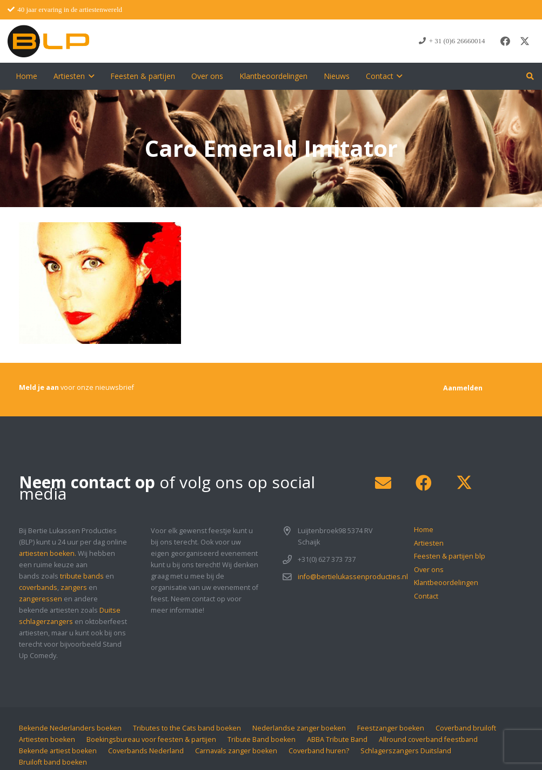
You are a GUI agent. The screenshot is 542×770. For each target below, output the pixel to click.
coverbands (38, 587)
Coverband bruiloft (466, 728)
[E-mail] (383, 483)
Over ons (429, 569)
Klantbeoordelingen (446, 582)
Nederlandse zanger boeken (299, 728)
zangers (74, 587)
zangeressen (40, 598)
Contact (426, 596)
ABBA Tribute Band (337, 739)
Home (423, 529)
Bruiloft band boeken (53, 762)
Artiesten (429, 543)
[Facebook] (505, 41)
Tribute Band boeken (261, 739)
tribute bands (82, 576)
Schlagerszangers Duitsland (405, 750)
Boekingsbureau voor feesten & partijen (151, 739)
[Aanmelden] (463, 388)
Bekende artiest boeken (58, 750)
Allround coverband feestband (428, 739)
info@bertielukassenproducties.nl (353, 576)
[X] (524, 41)
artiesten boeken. (47, 553)
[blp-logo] (48, 41)
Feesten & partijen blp (449, 556)
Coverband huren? (319, 750)
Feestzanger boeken (390, 728)
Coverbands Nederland (146, 750)
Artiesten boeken (47, 739)
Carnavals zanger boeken (236, 750)
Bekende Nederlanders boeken (70, 728)
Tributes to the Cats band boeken (187, 728)
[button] (89, 76)
